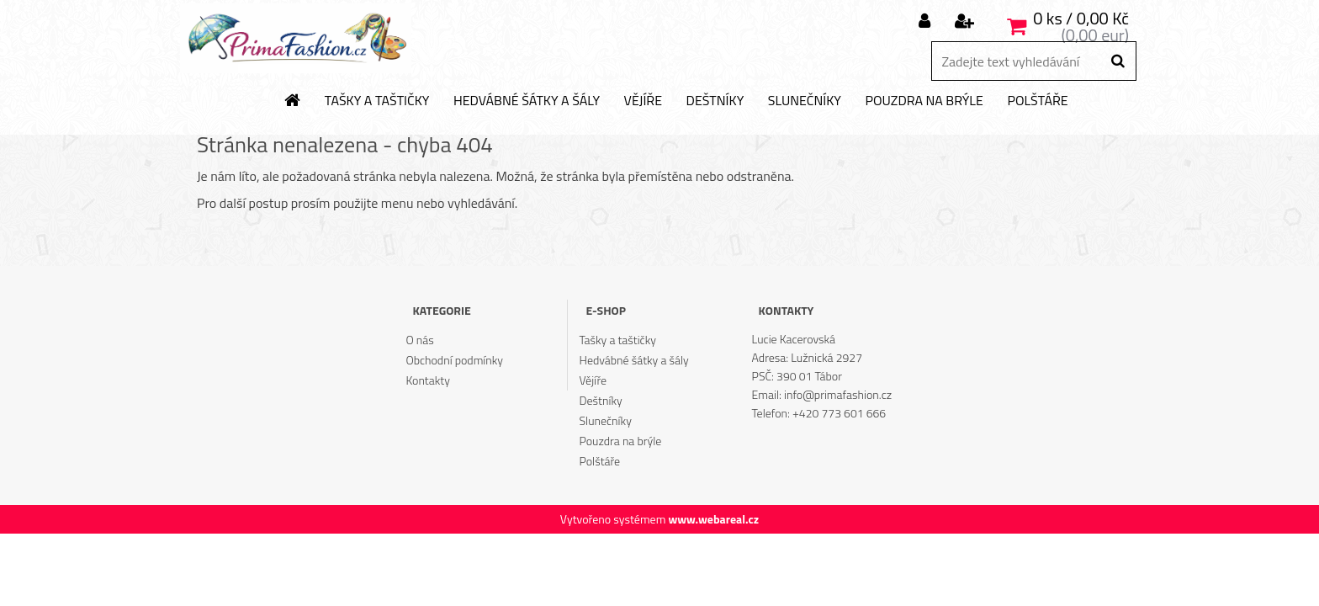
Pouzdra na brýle (924, 101)
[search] (1117, 61)
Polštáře (1037, 101)
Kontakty (427, 380)
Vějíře (643, 101)
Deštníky (715, 101)
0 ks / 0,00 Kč (1081, 18)
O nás (419, 339)
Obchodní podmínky (454, 360)
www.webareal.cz (713, 519)
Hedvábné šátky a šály (526, 101)
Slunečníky (804, 101)
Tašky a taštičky (377, 101)
